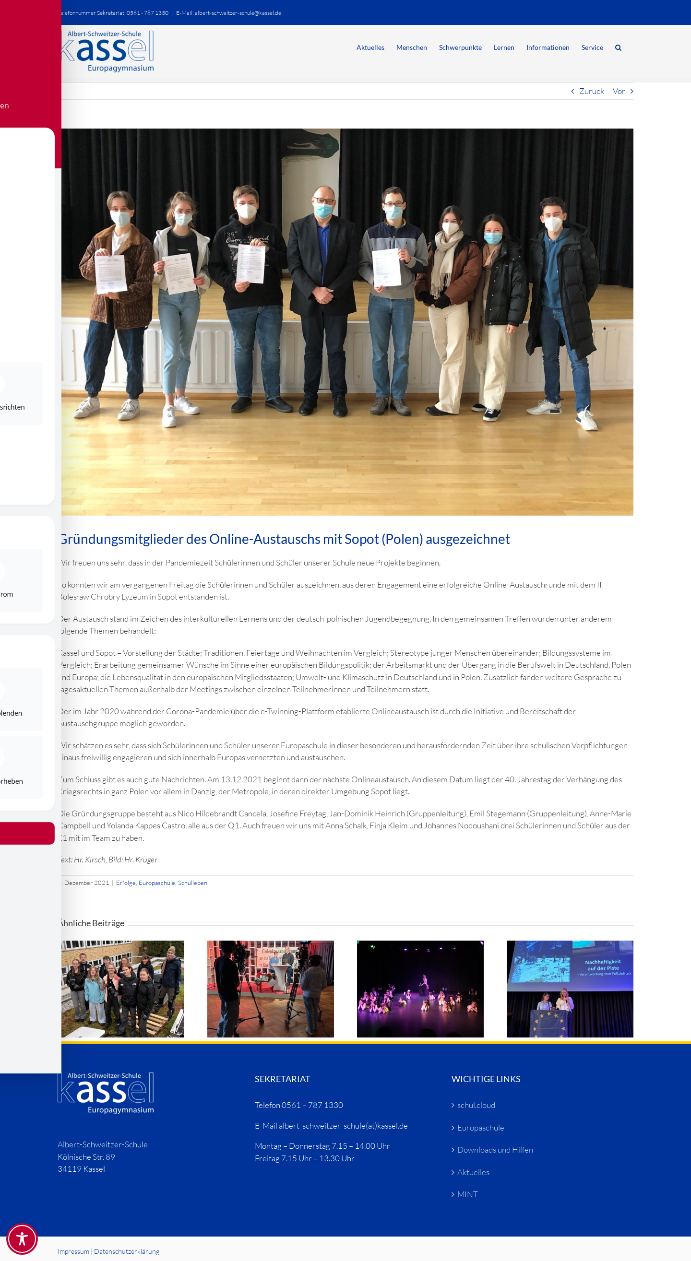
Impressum (73, 1251)
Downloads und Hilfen (495, 1149)
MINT (467, 1194)
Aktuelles (473, 1172)
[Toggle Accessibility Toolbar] (22, 1239)
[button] (618, 46)
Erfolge (126, 882)
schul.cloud (476, 1105)
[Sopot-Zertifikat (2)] (345, 322)
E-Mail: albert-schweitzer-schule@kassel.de (228, 12)
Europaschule (157, 882)
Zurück (591, 91)
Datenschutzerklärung (126, 1251)
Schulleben (192, 882)
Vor (619, 91)
